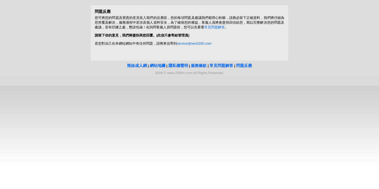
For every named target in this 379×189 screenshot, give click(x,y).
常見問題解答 (214, 27)
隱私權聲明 (178, 65)
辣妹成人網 (137, 65)
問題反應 (244, 65)
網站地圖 (158, 65)
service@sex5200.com (194, 43)
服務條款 (199, 65)
